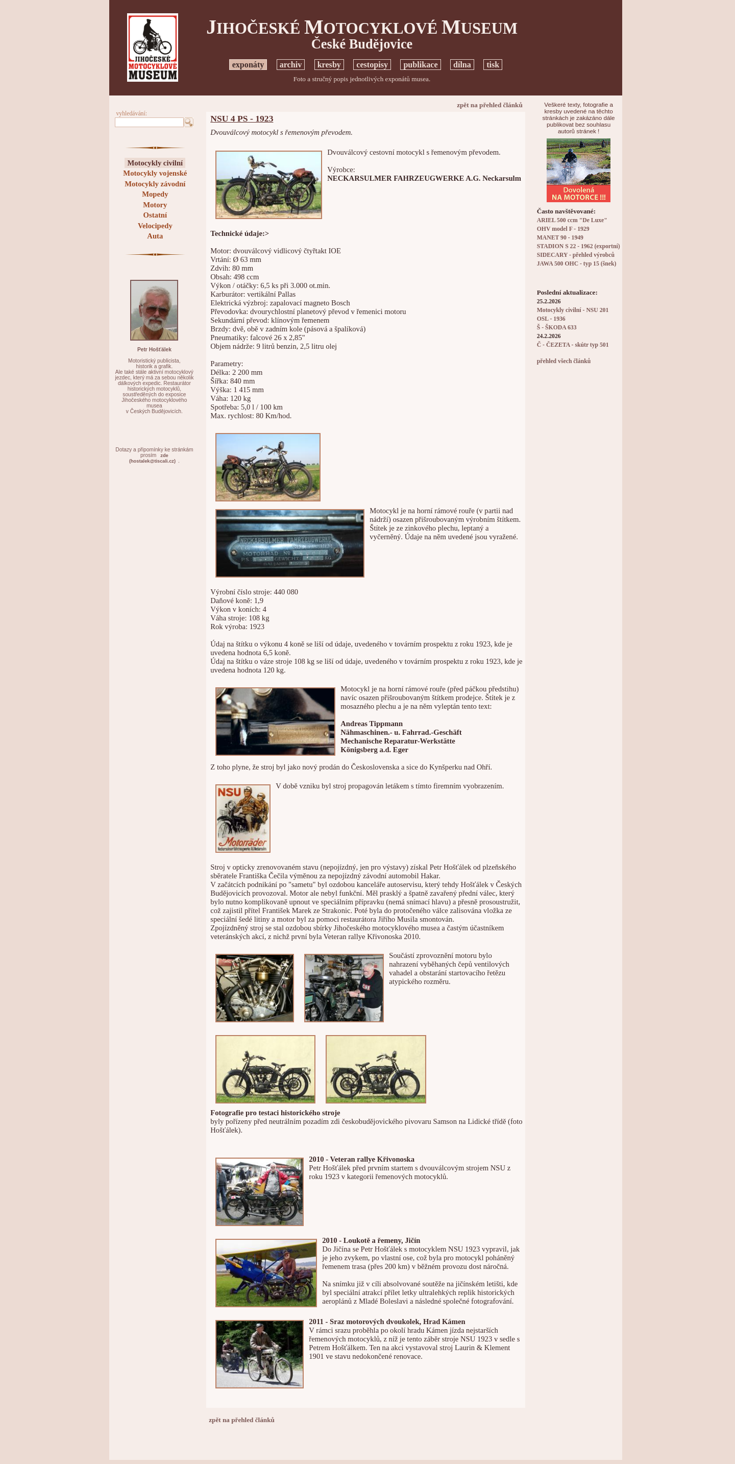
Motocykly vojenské (155, 173)
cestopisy (372, 64)
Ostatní (155, 215)
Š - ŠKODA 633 (557, 327)
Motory (155, 205)
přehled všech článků (564, 361)
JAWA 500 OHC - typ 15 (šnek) (577, 263)
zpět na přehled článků (490, 105)
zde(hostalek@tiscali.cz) (152, 458)
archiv (291, 64)
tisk (492, 64)
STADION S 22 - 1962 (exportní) (578, 246)
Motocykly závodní (155, 184)
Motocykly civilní (155, 163)
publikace (420, 64)
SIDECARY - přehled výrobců (576, 255)
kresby (329, 64)
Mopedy (155, 194)
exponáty (248, 64)
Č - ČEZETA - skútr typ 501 (573, 345)
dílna (462, 64)
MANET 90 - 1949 (560, 237)
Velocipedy (155, 226)
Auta (155, 236)
